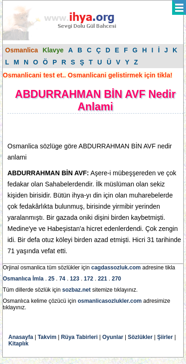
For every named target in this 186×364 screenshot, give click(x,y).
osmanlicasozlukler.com (109, 301)
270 (116, 278)
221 (102, 278)
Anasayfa (20, 337)
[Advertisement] (81, 127)
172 (88, 278)
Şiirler (165, 337)
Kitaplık (18, 343)
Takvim (47, 337)
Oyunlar (112, 337)
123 (74, 278)
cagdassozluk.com (116, 267)
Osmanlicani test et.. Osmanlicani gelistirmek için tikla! (88, 75)
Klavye (53, 50)
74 (62, 278)
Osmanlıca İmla (23, 278)
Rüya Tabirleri (79, 337)
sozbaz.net (76, 290)
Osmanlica (21, 50)
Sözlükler (140, 337)
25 (51, 278)
